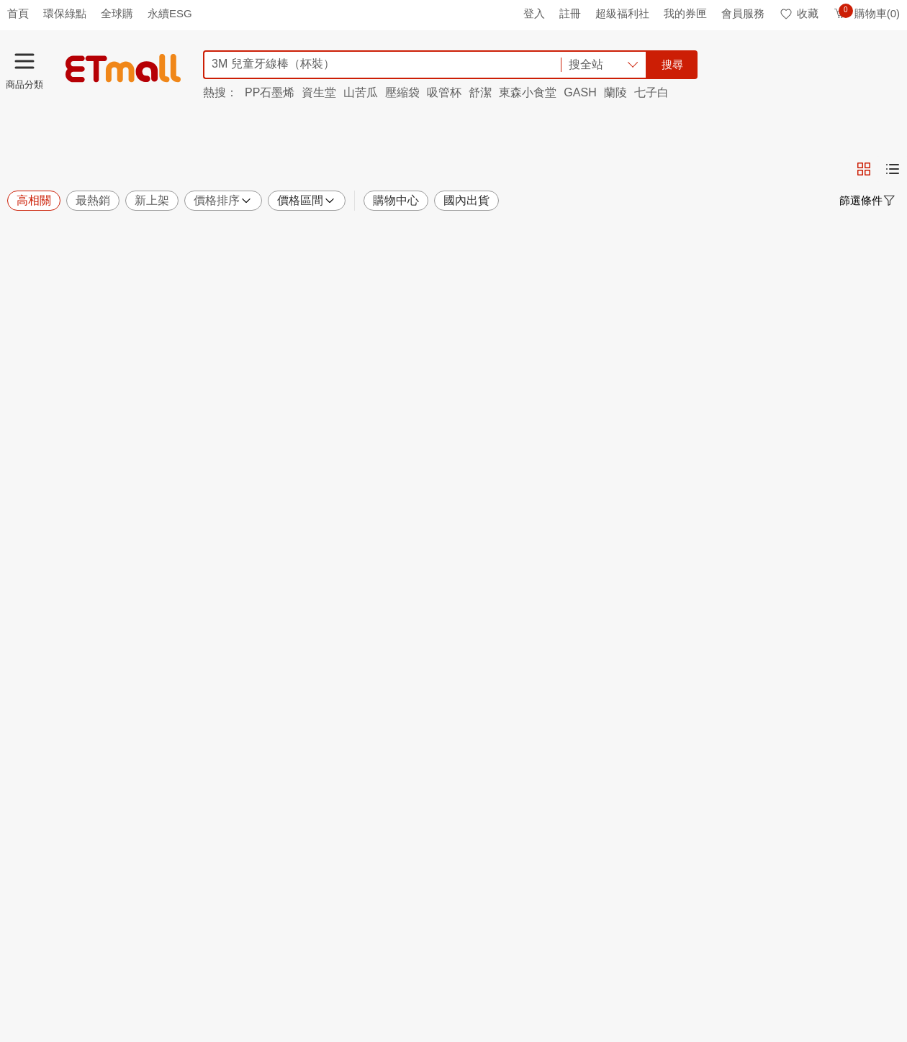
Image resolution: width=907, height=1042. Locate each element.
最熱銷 (93, 200)
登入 (534, 13)
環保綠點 (64, 13)
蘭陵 (615, 92)
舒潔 (480, 92)
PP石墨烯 (269, 92)
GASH (580, 92)
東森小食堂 (527, 92)
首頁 (18, 13)
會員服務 (742, 13)
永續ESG (170, 13)
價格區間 (306, 200)
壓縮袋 (402, 92)
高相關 (34, 200)
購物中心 (396, 200)
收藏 (798, 13)
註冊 (570, 13)
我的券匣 (685, 13)
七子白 (651, 92)
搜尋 (672, 64)
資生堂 (319, 92)
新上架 (152, 200)
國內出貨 (466, 200)
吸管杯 (444, 92)
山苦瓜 (360, 92)
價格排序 (223, 200)
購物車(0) (866, 13)
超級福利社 (622, 13)
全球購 (117, 13)
